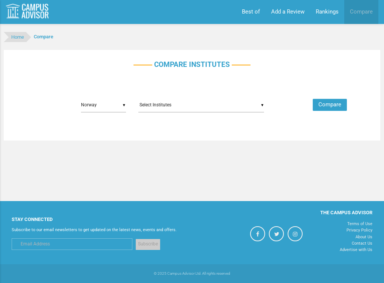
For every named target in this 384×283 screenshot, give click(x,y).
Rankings (327, 12)
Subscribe (148, 244)
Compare (329, 104)
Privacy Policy (359, 230)
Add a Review (287, 12)
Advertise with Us (356, 249)
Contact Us (362, 243)
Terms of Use (359, 223)
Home (17, 37)
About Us (364, 236)
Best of (251, 12)
